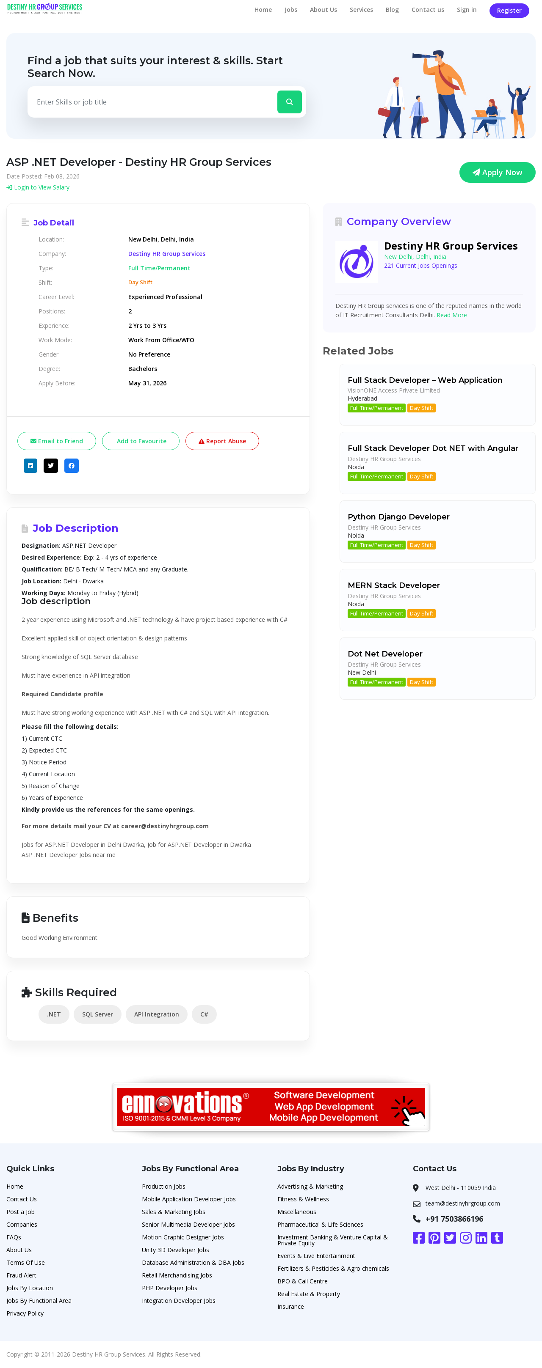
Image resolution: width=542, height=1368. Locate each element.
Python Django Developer (399, 517)
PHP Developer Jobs (169, 1288)
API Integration (156, 1014)
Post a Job (20, 1212)
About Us (323, 9)
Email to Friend (56, 441)
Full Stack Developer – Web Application (425, 380)
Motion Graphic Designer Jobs (183, 1237)
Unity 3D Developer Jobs (175, 1250)
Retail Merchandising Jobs (177, 1275)
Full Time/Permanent (376, 408)
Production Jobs (163, 1186)
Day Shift (421, 408)
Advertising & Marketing (310, 1186)
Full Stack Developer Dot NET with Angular (433, 448)
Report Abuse (222, 441)
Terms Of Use (25, 1262)
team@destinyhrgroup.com (463, 1203)
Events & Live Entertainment (316, 1256)
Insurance (290, 1306)
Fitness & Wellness (303, 1199)
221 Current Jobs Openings (420, 265)
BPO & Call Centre (302, 1281)
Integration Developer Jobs (179, 1301)
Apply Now (498, 172)
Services (361, 9)
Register (509, 10)
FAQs (13, 1237)
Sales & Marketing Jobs (173, 1212)
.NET (54, 1014)
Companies (21, 1224)
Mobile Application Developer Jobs (189, 1199)
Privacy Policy (25, 1313)
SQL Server (97, 1014)
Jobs (291, 9)
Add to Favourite (140, 441)
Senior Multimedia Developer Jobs (188, 1224)
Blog (392, 9)
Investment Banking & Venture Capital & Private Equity (332, 1240)
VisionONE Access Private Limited (394, 390)
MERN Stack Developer (394, 585)
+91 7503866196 (454, 1219)
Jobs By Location (29, 1288)
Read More (452, 315)
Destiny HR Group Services (166, 254)
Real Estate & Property (308, 1294)
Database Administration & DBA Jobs (193, 1262)
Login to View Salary (37, 187)
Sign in (467, 9)
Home (263, 9)
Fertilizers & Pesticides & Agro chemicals (333, 1268)
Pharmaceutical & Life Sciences (320, 1224)
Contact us (428, 9)
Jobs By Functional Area (39, 1301)
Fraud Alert (21, 1275)
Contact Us (21, 1199)
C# (204, 1014)
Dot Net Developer (385, 654)
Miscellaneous (296, 1212)
